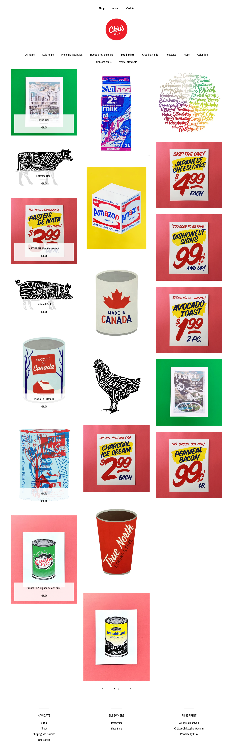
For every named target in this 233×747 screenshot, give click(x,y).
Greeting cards (150, 55)
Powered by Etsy (189, 734)
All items (30, 55)
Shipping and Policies (44, 734)
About (115, 8)
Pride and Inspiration (72, 55)
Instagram (116, 723)
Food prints (128, 55)
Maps (187, 55)
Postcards (171, 55)
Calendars (202, 55)
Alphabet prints (104, 62)
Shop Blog (116, 728)
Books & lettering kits (101, 55)
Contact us (44, 740)
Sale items (48, 55)
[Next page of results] (131, 689)
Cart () (130, 8)
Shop (102, 8)
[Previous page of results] (102, 689)
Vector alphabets (128, 62)
